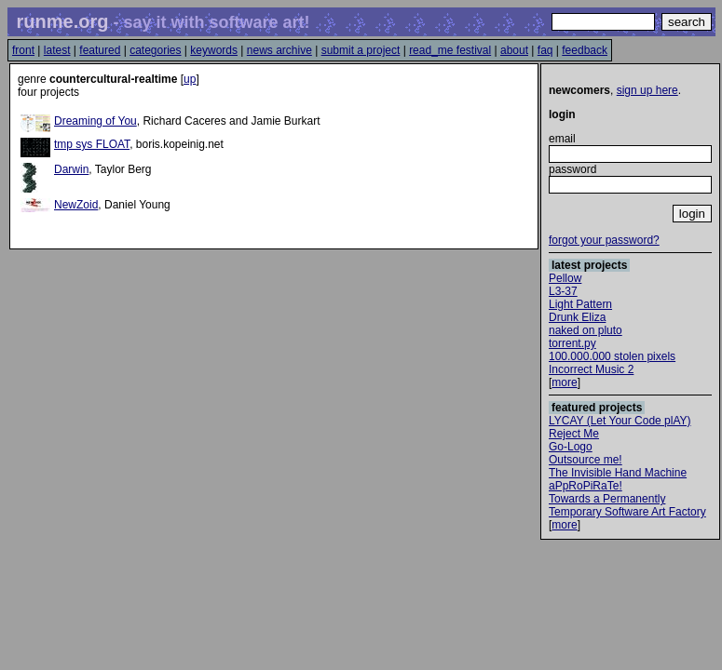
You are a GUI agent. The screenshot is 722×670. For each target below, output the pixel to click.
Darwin (71, 169)
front (23, 50)
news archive (279, 50)
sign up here (647, 90)
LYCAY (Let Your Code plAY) (620, 420)
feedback (584, 50)
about (514, 50)
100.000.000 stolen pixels (612, 356)
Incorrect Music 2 (591, 369)
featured (99, 50)
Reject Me (574, 433)
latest (57, 50)
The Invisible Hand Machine (618, 472)
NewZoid (76, 204)
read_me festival (450, 50)
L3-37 (563, 291)
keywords (214, 50)
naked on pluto (585, 330)
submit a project (361, 50)
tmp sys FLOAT (91, 144)
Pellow (565, 278)
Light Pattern (580, 304)
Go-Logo (571, 446)
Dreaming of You (95, 120)
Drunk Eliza (577, 317)
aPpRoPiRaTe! (585, 485)
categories (155, 50)
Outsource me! (585, 459)
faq (545, 50)
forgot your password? (604, 240)
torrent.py (572, 343)
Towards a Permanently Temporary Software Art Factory (627, 505)
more (564, 382)
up (190, 79)
